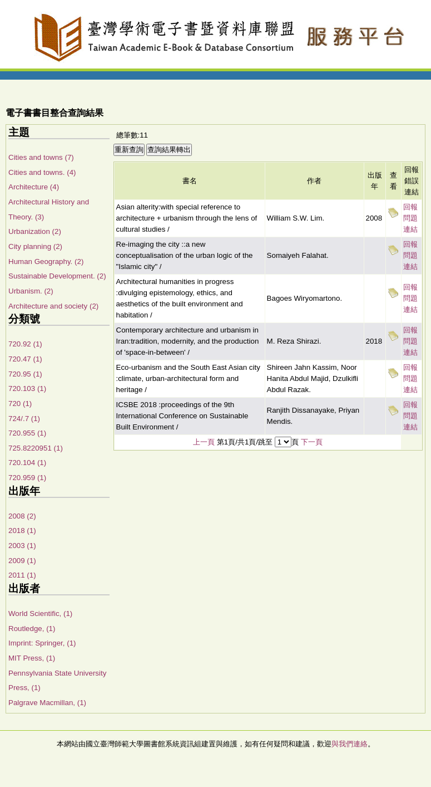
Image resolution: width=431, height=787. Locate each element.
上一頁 (204, 442)
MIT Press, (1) (31, 658)
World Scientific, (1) (40, 613)
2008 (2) (22, 516)
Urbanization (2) (34, 231)
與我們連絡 (349, 744)
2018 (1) (22, 530)
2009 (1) (22, 560)
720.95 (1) (25, 374)
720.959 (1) (27, 477)
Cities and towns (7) (41, 157)
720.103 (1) (27, 388)
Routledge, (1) (31, 628)
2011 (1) (22, 575)
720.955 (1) (27, 433)
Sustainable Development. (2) (57, 276)
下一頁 (312, 442)
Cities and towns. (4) (42, 172)
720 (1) (20, 403)
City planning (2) (35, 246)
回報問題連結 (410, 218)
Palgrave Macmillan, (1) (47, 702)
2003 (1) (22, 545)
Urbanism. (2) (30, 291)
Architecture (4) (33, 187)
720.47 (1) (25, 359)
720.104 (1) (27, 462)
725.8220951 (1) (35, 448)
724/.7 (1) (24, 418)
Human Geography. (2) (45, 261)
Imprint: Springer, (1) (42, 643)
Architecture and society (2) (53, 306)
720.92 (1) (25, 344)
